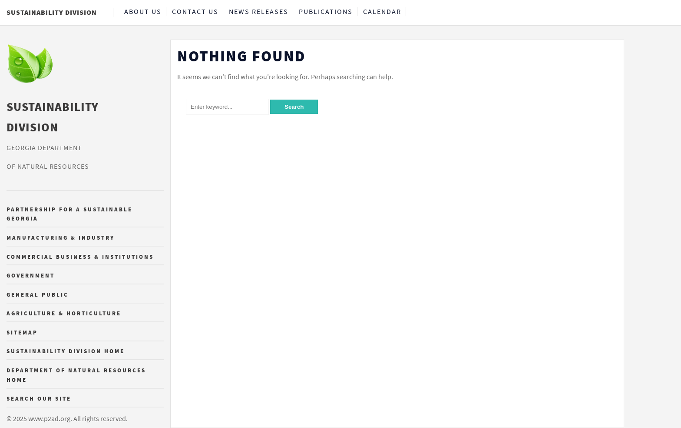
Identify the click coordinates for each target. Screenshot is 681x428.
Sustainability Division (52, 12)
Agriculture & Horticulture (64, 313)
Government (31, 275)
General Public (38, 294)
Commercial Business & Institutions (80, 256)
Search (294, 107)
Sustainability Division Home (66, 351)
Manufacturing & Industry (61, 237)
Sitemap (22, 332)
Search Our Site (39, 398)
